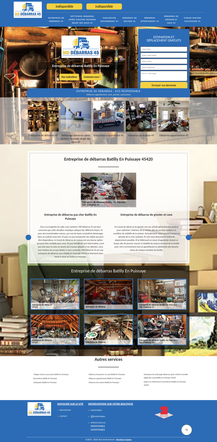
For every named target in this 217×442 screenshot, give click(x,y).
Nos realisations (69, 77)
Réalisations (65, 410)
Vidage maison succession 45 (192, 19)
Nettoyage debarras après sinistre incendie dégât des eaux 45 (82, 19)
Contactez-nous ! (92, 77)
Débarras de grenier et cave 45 (171, 19)
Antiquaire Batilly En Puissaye (44, 382)
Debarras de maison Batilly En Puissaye (104, 382)
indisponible (98, 426)
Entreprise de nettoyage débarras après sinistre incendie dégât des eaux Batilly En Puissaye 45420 (166, 376)
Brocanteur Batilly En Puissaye (45, 378)
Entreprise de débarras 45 (56, 19)
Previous (28, 237)
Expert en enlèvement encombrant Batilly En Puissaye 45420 (165, 383)
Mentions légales (124, 439)
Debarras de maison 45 (129, 19)
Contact (63, 416)
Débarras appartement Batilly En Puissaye (105, 378)
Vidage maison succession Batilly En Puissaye (51, 374)
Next (188, 237)
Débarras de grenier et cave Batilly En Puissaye (107, 374)
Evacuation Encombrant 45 (109, 19)
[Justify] (186, 430)
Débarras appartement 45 (150, 19)
